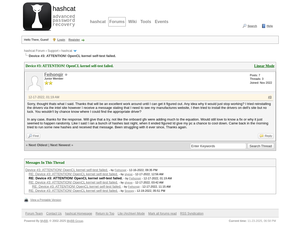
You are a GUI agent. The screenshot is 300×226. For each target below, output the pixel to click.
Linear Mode (264, 66)
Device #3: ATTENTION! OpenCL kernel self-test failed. (66, 170)
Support (53, 51)
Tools (145, 21)
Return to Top (105, 213)
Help (270, 25)
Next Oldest (38, 145)
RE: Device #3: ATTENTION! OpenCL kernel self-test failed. (73, 174)
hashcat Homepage (78, 213)
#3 (269, 97)
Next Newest (60, 145)
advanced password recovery (63, 16)
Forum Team (34, 213)
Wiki (132, 21)
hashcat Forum (34, 51)
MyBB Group (75, 220)
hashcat (98, 21)
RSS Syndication (191, 213)
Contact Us (54, 213)
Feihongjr (53, 74)
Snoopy (129, 190)
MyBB (44, 220)
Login (61, 39)
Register (74, 39)
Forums (117, 21)
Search (252, 25)
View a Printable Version (45, 199)
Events (161, 21)
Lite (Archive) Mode (131, 213)
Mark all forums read (162, 213)
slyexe (128, 174)
